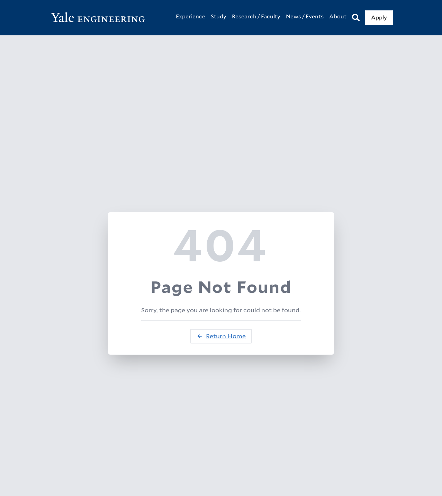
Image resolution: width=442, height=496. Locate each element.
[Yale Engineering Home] (101, 18)
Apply (379, 17)
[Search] (356, 18)
